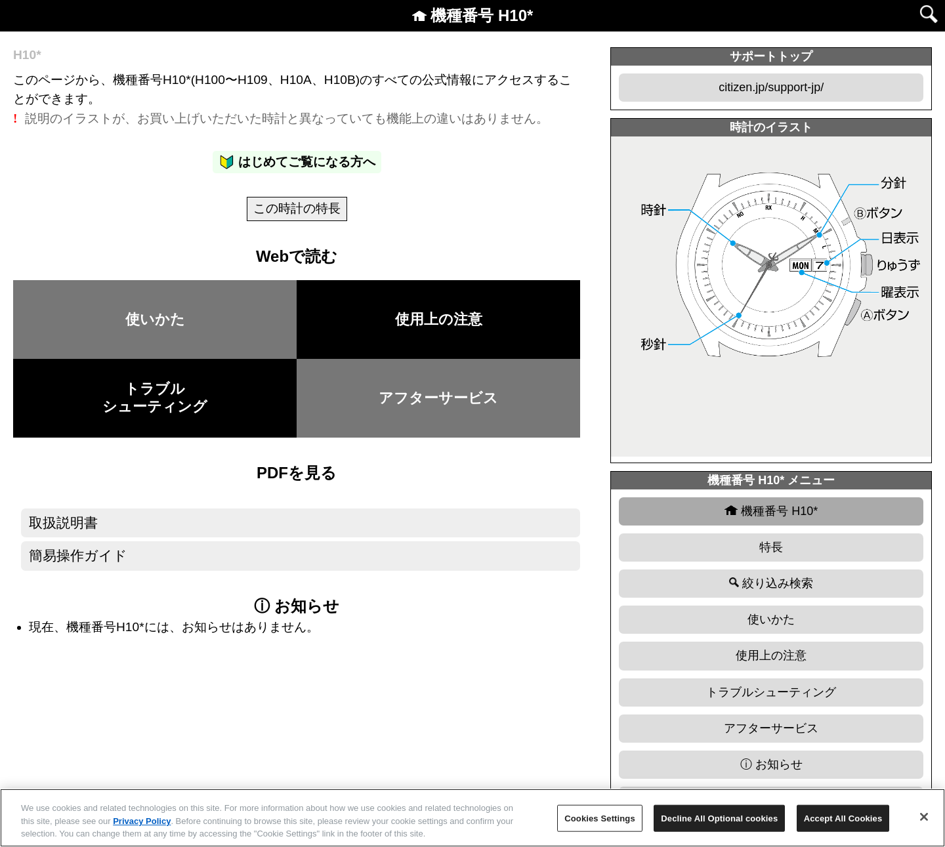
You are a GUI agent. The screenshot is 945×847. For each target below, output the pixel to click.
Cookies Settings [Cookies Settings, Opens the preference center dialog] (599, 818)
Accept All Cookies (843, 818)
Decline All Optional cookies (719, 818)
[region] (472, 818)
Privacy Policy (142, 821)
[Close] (924, 816)
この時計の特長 (297, 208)
